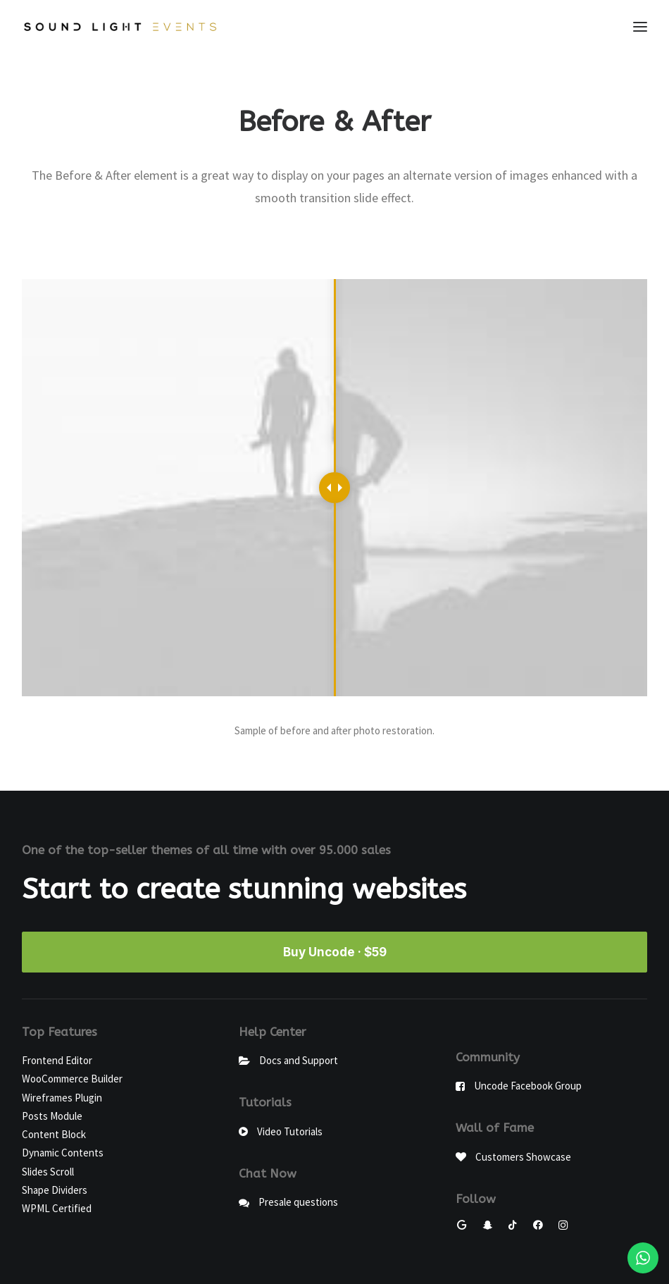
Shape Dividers (54, 1190)
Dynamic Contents (63, 1152)
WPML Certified (57, 1208)
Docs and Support (298, 1060)
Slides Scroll (48, 1171)
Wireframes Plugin (62, 1097)
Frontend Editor (57, 1060)
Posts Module (52, 1116)
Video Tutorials (290, 1131)
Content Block (54, 1134)
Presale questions (298, 1202)
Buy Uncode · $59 (335, 952)
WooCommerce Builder (72, 1078)
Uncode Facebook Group (528, 1085)
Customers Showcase (523, 1156)
